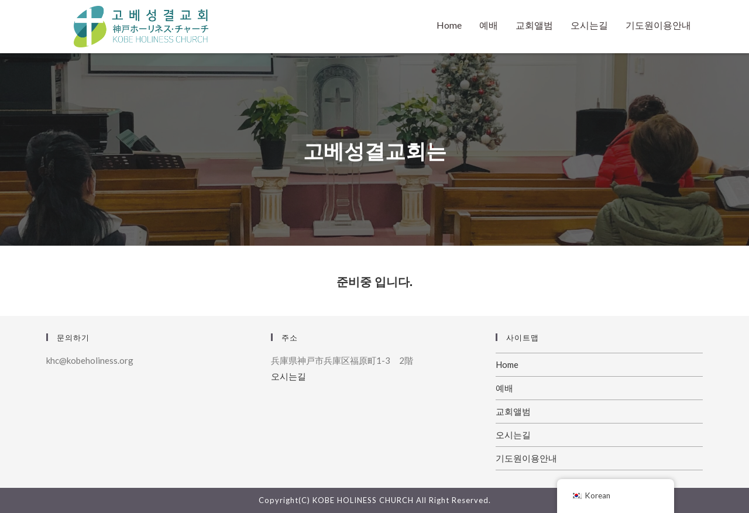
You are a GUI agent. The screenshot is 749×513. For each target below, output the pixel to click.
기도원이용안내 (658, 24)
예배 (488, 24)
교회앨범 (534, 24)
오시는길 (589, 24)
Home (449, 24)
